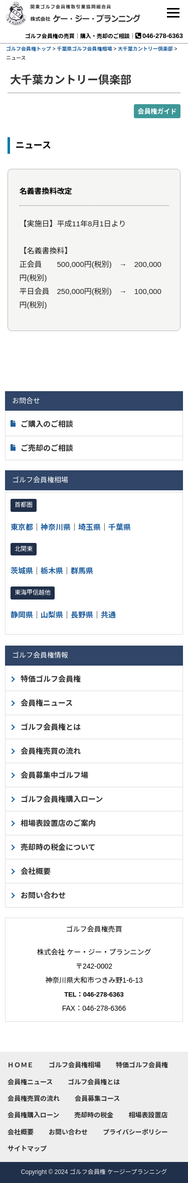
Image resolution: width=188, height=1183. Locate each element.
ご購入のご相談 (42, 424)
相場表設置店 (147, 1115)
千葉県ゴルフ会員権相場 (84, 49)
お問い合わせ (43, 895)
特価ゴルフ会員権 (51, 679)
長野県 (82, 615)
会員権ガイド (156, 111)
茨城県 (22, 570)
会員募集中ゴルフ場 (54, 775)
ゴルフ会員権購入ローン (62, 799)
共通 (108, 615)
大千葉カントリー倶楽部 (145, 49)
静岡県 (22, 615)
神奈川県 (56, 527)
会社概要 (36, 871)
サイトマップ (27, 1148)
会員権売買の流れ (51, 751)
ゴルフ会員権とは (51, 727)
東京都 (22, 527)
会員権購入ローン (33, 1115)
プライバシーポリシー (135, 1132)
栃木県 (52, 570)
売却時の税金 (93, 1115)
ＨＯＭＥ (21, 1065)
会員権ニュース (47, 703)
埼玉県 (89, 527)
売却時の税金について (58, 847)
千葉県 (119, 527)
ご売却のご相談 (42, 448)
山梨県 (52, 615)
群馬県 (82, 570)
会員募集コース (97, 1098)
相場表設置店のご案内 (58, 823)
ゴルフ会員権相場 (75, 1065)
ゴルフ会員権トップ (28, 49)
